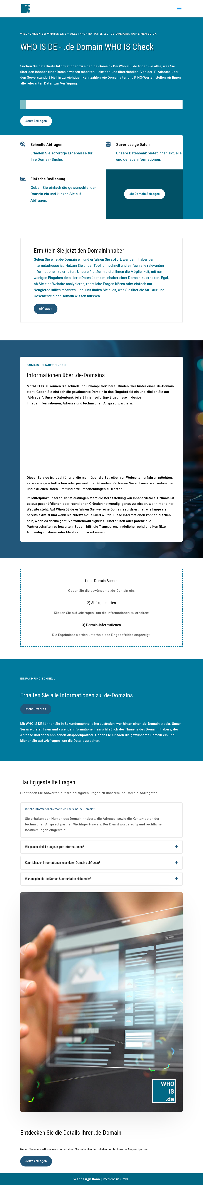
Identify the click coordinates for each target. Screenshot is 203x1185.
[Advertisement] (101, 442)
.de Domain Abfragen (144, 194)
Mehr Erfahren (35, 709)
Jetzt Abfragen (36, 121)
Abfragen (45, 308)
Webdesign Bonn (87, 1179)
